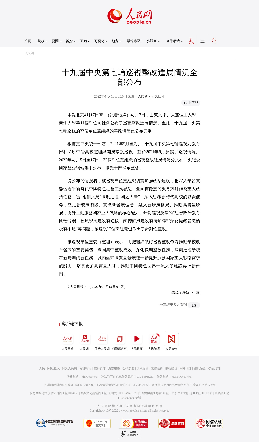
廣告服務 (114, 368)
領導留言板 (119, 340)
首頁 (27, 41)
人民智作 (171, 340)
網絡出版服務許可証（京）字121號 (165, 393)
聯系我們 (214, 368)
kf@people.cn (90, 376)
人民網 (29, 53)
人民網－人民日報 (151, 96)
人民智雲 (154, 340)
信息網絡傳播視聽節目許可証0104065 (54, 393)
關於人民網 (69, 368)
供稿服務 (142, 368)
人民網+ (85, 340)
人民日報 (67, 340)
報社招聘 (85, 368)
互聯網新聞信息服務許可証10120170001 (70, 384)
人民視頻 (136, 340)
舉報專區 (133, 41)
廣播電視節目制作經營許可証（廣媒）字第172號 (183, 384)
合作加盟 (128, 368)
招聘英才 (100, 368)
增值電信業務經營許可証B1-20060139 (123, 384)
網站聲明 (171, 368)
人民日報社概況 (49, 368)
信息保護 (200, 368)
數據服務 (157, 368)
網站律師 (185, 368)
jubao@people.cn (182, 376)
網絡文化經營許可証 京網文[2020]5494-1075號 (110, 393)
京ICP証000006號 (201, 393)
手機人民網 (102, 340)
